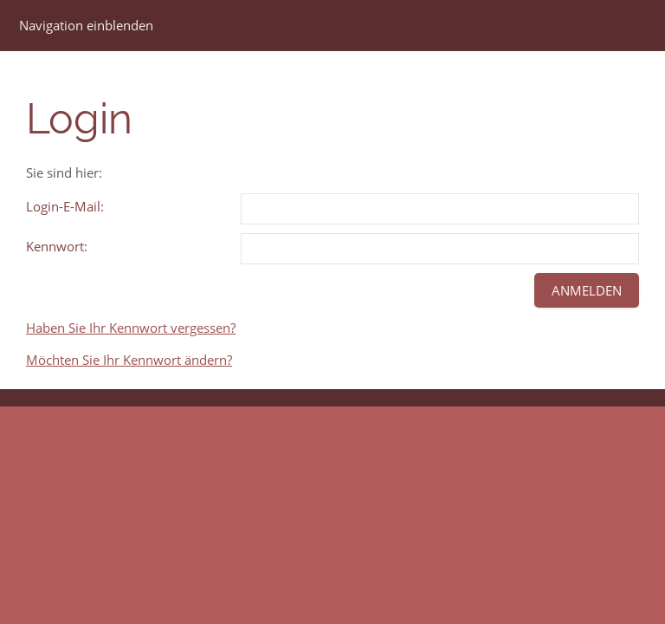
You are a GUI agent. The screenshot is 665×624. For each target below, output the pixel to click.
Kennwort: (56, 246)
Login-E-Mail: (65, 206)
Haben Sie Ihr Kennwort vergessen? (131, 327)
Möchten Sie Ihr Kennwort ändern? (129, 359)
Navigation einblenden (86, 25)
